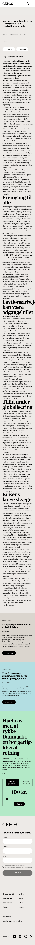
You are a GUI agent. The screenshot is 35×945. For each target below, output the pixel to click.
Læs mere (9, 653)
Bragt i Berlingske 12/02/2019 (13, 57)
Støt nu (19, 804)
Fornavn (5, 837)
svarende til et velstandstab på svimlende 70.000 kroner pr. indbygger (17, 488)
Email (4, 856)
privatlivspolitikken (27, 867)
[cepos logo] (10, 824)
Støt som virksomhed (26, 783)
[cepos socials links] (14, 936)
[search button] (28, 3)
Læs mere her (8, 774)
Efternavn (5, 846)
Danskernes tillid (12, 381)
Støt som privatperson (12, 783)
